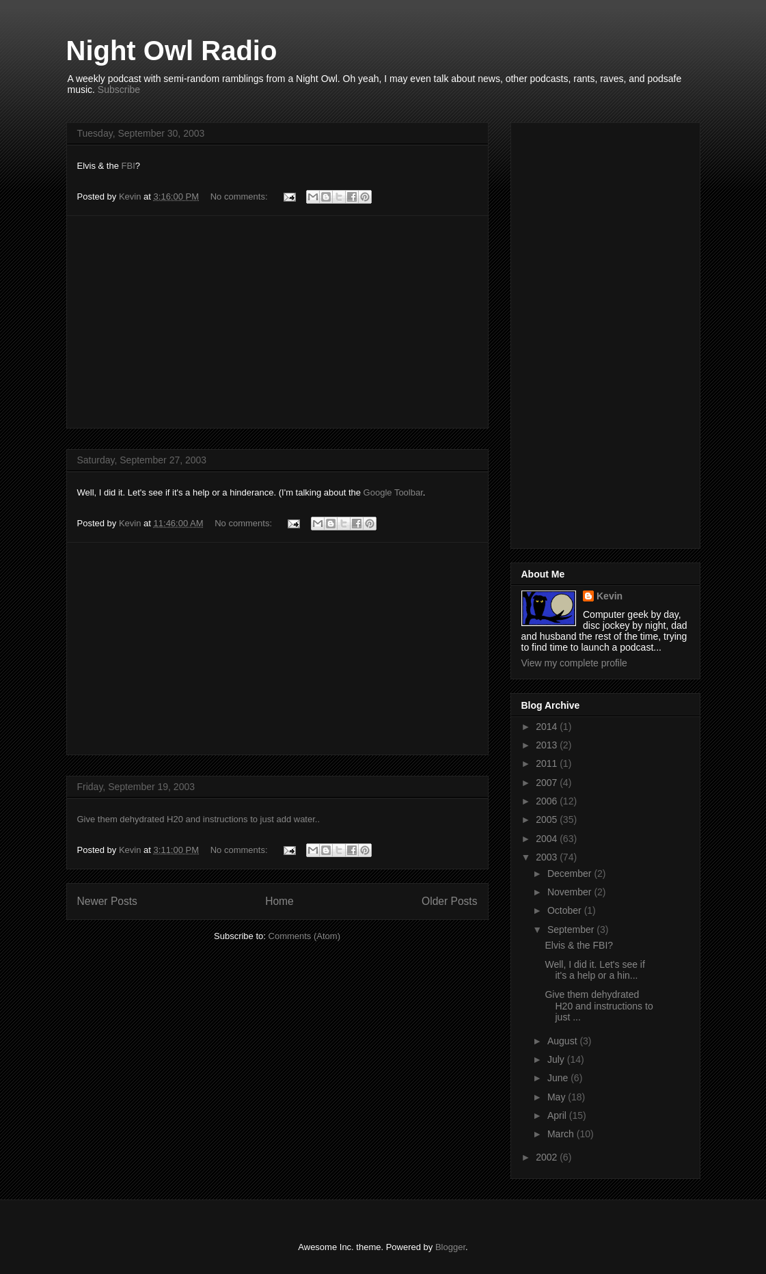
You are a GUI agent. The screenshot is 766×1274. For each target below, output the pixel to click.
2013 (548, 745)
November (570, 891)
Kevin (610, 596)
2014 (548, 726)
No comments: (240, 196)
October (565, 910)
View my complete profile (574, 663)
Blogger (450, 1247)
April (558, 1115)
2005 (548, 819)
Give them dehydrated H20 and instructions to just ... (599, 1006)
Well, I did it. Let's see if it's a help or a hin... (594, 970)
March (562, 1133)
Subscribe (119, 89)
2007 (548, 782)
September (572, 929)
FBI (128, 166)
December (570, 873)
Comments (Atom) (304, 936)
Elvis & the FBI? (579, 945)
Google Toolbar (393, 492)
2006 (548, 801)
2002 (548, 1157)
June (559, 1077)
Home (279, 901)
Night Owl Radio (171, 51)
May (557, 1097)
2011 (548, 763)
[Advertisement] (277, 322)
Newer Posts (107, 901)
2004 (548, 838)
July (557, 1059)
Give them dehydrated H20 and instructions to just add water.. (198, 819)
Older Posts (449, 901)
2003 (548, 857)
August (563, 1040)
